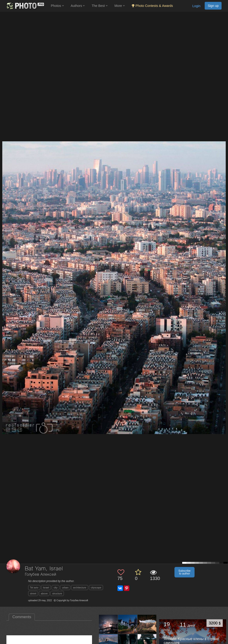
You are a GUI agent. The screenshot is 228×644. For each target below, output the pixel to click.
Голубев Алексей (40, 574)
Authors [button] (78, 5)
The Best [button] (100, 5)
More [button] (119, 5)
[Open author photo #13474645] (147, 624)
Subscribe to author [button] (184, 572)
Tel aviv (34, 587)
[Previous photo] (4, 282)
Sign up (213, 5)
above (44, 593)
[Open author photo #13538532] (108, 624)
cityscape (96, 587)
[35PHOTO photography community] (25, 6)
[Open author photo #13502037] (127, 624)
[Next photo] (223, 282)
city (55, 587)
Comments (21, 617)
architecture (79, 587)
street (33, 593)
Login (196, 6)
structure (57, 593)
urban (65, 587)
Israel (46, 587)
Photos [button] (57, 5)
